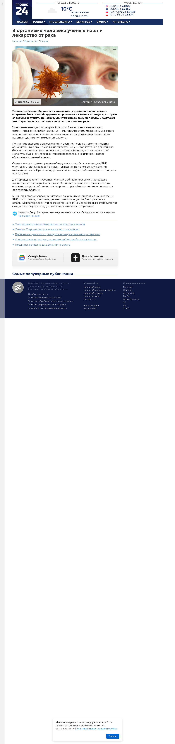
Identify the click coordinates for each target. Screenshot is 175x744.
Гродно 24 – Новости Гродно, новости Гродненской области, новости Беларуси (22, 9)
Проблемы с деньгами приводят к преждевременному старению (57, 234)
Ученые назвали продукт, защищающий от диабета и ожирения (56, 239)
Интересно (120, 21)
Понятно (113, 736)
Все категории (91, 305)
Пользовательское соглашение (44, 297)
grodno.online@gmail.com (54, 289)
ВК (124, 302)
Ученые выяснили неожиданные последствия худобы (50, 224)
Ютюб (126, 308)
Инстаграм (128, 293)
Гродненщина (59, 21)
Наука (44, 41)
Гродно (37, 21)
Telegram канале (29, 215)
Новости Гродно (92, 287)
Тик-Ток (126, 296)
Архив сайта (90, 308)
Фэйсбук (127, 290)
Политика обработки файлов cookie (47, 304)
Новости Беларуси (93, 293)
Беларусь (83, 21)
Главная (22, 21)
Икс (125, 305)
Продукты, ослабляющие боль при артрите (42, 244)
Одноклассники (131, 299)
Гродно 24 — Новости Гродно (18, 287)
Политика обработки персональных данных (50, 301)
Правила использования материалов (47, 308)
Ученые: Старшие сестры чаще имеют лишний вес (47, 229)
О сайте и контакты (38, 294)
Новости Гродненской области (100, 290)
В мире (101, 21)
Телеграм (128, 287)
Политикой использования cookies (96, 728)
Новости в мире (92, 296)
